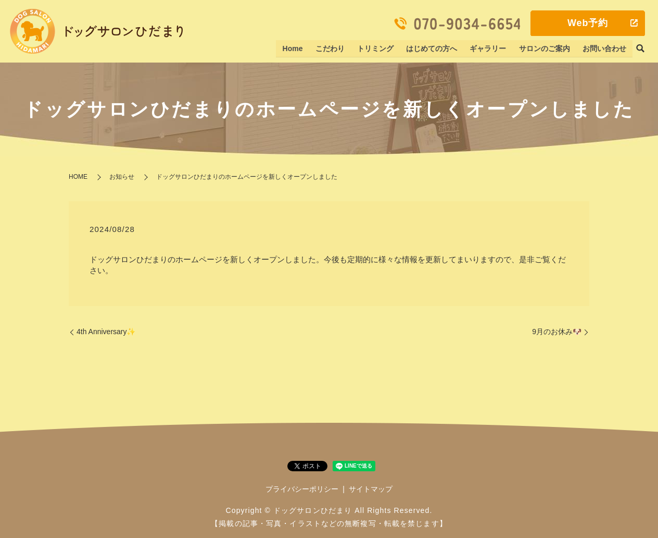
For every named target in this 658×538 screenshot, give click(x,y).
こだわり (331, 48)
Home (294, 48)
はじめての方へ (432, 48)
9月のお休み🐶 (556, 331)
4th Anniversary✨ (106, 331)
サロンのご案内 (544, 48)
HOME (78, 176)
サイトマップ (371, 489)
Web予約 (587, 23)
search (640, 49)
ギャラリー (489, 48)
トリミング (376, 48)
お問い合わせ (604, 48)
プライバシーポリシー (301, 489)
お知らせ (121, 176)
